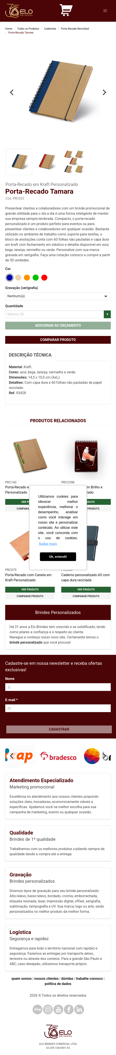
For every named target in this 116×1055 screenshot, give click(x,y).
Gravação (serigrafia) (21, 288)
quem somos (22, 979)
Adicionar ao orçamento (58, 325)
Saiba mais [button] (48, 544)
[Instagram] (48, 1009)
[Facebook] (69, 1009)
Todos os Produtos (28, 28)
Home (8, 28)
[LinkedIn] (79, 1009)
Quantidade (14, 306)
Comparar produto (58, 340)
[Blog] (37, 1009)
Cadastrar (59, 729)
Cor (8, 269)
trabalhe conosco (89, 979)
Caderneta (50, 28)
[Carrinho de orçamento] (66, 11)
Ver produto (30, 589)
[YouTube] (58, 1009)
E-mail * (11, 700)
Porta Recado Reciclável (75, 28)
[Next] (104, 92)
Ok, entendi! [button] (58, 556)
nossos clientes (46, 979)
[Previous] (12, 92)
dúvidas (67, 979)
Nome (10, 679)
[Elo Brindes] (19, 11)
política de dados (58, 984)
